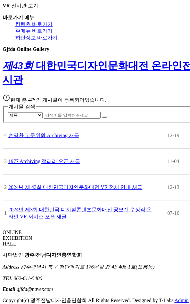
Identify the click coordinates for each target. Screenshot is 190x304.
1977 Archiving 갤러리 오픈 (44, 161)
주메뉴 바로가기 (34, 31)
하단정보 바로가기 (36, 37)
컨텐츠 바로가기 (34, 24)
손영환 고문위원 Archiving (43, 135)
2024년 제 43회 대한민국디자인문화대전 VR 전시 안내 (75, 187)
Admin (181, 300)
